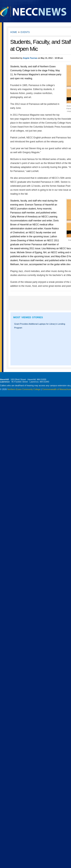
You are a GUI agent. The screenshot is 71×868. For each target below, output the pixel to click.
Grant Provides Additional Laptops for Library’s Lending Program (39, 326)
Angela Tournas (30, 58)
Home (13, 32)
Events (25, 32)
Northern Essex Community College (24, 389)
